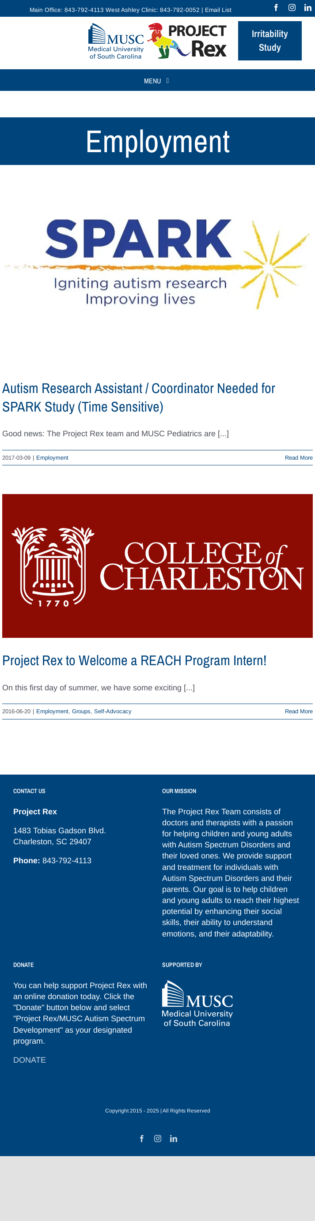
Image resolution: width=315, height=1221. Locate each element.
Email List (218, 10)
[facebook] (276, 7)
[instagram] (292, 7)
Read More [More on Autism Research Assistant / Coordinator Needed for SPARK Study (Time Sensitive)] (299, 457)
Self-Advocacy (113, 711)
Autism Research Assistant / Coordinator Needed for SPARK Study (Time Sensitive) (138, 397)
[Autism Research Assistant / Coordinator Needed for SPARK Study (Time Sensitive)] (157, 278)
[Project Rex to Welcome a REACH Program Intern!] (157, 566)
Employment (52, 457)
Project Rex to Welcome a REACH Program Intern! (134, 660)
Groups (81, 711)
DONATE (29, 1060)
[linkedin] (307, 7)
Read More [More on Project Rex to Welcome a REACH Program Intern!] (299, 711)
